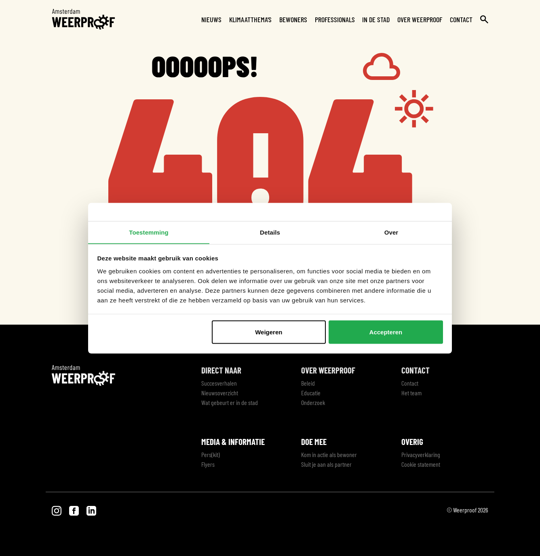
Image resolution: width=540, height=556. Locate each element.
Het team (411, 393)
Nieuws (211, 19)
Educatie (311, 393)
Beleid (308, 383)
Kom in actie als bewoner (329, 454)
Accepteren (386, 332)
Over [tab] (391, 232)
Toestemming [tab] (149, 232)
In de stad (376, 19)
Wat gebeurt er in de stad (229, 402)
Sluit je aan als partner (326, 464)
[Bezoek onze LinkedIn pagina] (91, 510)
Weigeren (268, 332)
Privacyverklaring (420, 454)
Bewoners (293, 19)
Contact (461, 19)
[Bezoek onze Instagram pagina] (57, 510)
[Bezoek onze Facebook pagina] (74, 510)
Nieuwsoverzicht (219, 393)
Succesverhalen (219, 383)
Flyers (208, 464)
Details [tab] (270, 232)
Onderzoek (313, 402)
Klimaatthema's (250, 19)
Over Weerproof (419, 19)
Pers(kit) (210, 454)
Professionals (335, 19)
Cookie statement (420, 464)
